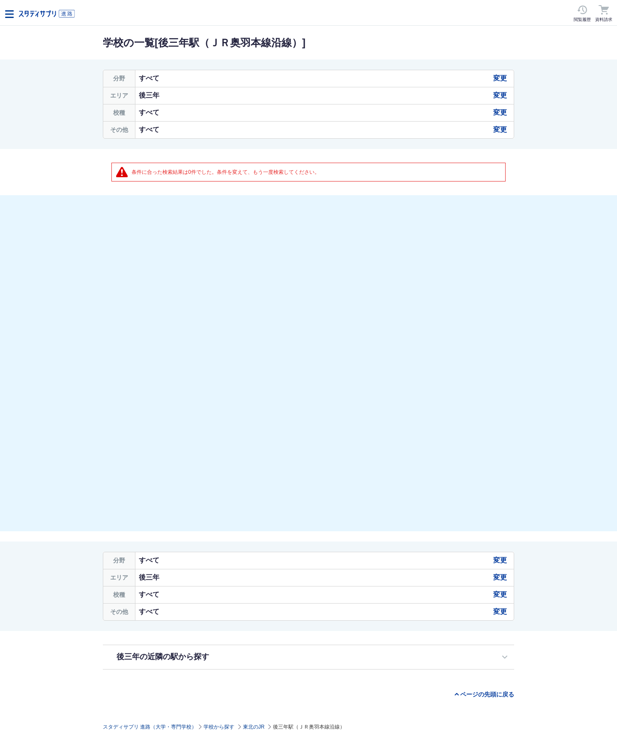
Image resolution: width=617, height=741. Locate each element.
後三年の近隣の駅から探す (163, 656)
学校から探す (219, 727)
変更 (500, 78)
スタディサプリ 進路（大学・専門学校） (150, 727)
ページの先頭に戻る (487, 694)
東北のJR (254, 727)
